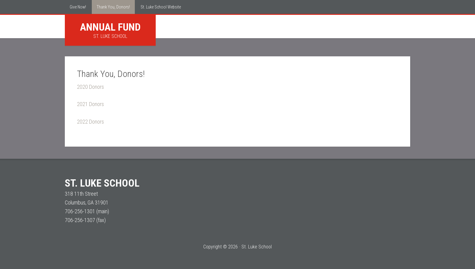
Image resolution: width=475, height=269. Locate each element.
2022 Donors (90, 121)
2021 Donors (90, 104)
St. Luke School (102, 183)
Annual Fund (110, 27)
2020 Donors (90, 87)
